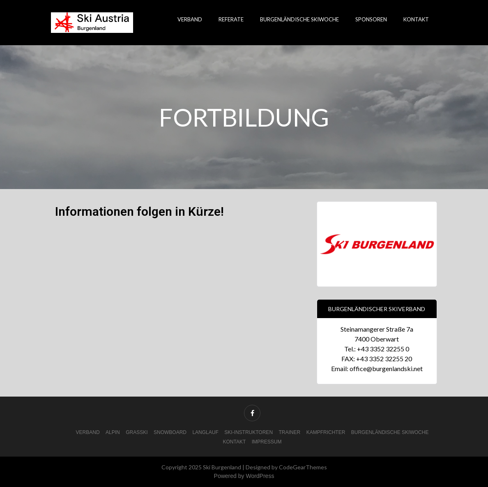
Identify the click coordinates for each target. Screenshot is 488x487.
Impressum (267, 442)
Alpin (113, 432)
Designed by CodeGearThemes (286, 467)
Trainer (290, 432)
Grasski (136, 432)
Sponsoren (371, 19)
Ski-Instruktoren (248, 432)
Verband (189, 19)
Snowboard (170, 432)
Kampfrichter (325, 432)
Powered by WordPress (244, 476)
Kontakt (416, 19)
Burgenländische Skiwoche (299, 19)
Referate (231, 19)
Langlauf (205, 432)
